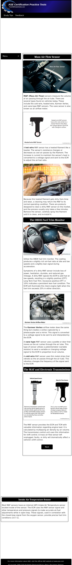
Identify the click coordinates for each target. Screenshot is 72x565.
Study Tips (8, 15)
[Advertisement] (33, 35)
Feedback (19, 15)
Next (47, 447)
